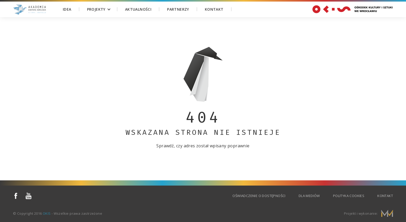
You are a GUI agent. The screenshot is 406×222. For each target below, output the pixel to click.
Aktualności (138, 9)
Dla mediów (309, 195)
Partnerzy (178, 9)
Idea (67, 9)
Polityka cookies (348, 195)
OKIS (47, 213)
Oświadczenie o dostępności (258, 195)
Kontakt (214, 9)
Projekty (96, 9)
